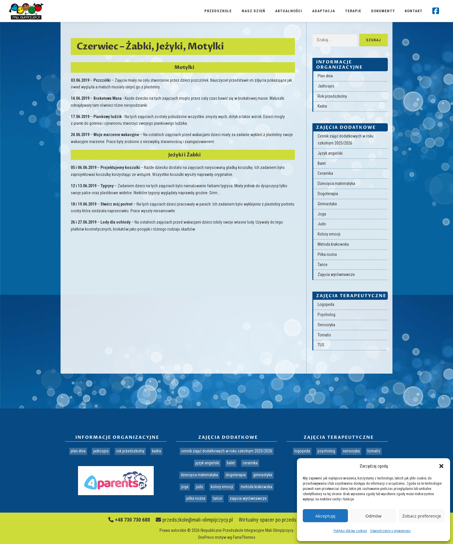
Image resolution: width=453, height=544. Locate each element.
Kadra (322, 106)
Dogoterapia (328, 193)
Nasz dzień (253, 11)
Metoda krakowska (333, 244)
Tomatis (324, 335)
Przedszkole (218, 11)
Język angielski (330, 153)
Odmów (373, 516)
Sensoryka (326, 324)
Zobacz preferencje (421, 516)
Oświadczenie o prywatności (390, 531)
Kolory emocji (329, 234)
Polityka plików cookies (350, 531)
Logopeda (326, 304)
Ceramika (325, 173)
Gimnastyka (327, 203)
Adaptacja (323, 11)
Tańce (323, 264)
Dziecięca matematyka (336, 183)
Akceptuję (325, 516)
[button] (441, 466)
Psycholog (326, 314)
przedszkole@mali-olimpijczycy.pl (194, 520)
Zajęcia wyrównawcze (336, 274)
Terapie (353, 11)
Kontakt (413, 11)
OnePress (206, 537)
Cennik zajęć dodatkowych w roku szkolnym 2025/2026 (226, 451)
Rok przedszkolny (332, 96)
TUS (321, 345)
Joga (322, 214)
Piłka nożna (327, 254)
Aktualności (288, 11)
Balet (322, 163)
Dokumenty (383, 11)
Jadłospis (326, 86)
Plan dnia (325, 76)
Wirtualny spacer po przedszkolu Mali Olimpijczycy (292, 520)
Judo (322, 224)
